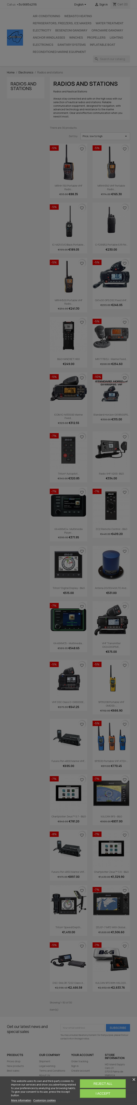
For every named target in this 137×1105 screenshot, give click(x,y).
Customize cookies (44, 1100)
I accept (103, 1093)
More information (21, 1100)
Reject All (102, 1084)
